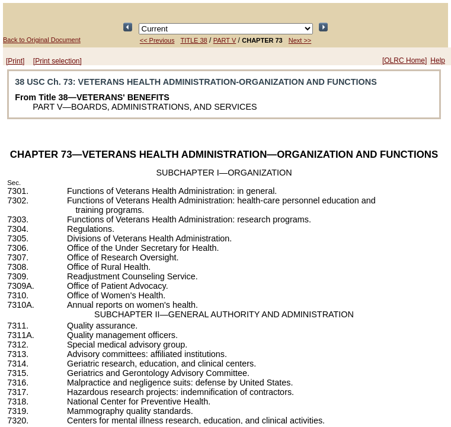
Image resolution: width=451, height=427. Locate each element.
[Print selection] (57, 61)
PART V (224, 40)
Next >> (300, 40)
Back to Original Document (42, 39)
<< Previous (157, 40)
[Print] (15, 61)
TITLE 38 (193, 40)
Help (437, 60)
